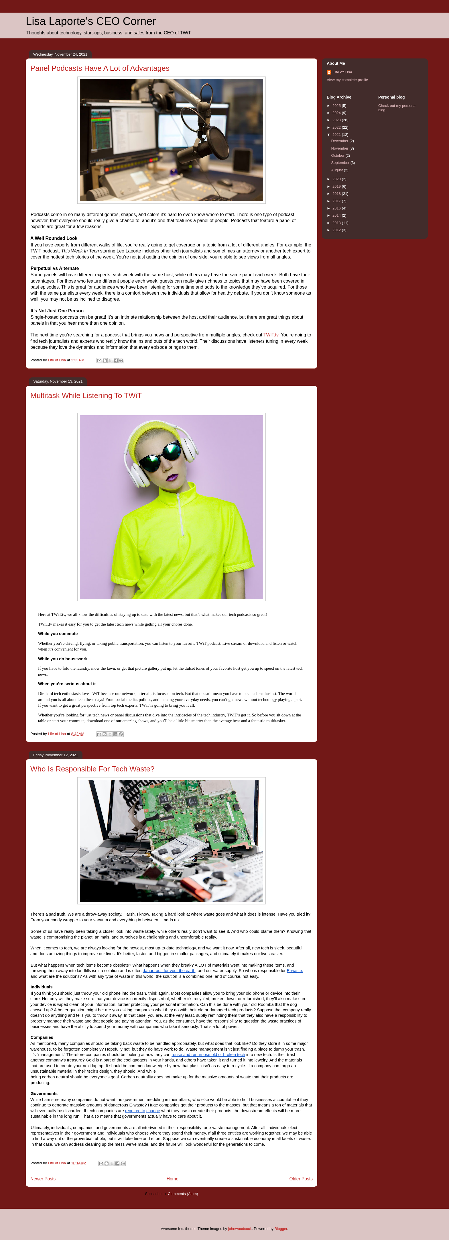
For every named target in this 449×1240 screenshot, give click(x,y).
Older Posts (301, 1178)
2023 (337, 120)
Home (173, 1178)
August (337, 170)
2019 (337, 186)
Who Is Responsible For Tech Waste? (92, 769)
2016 (337, 208)
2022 (337, 127)
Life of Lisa (342, 72)
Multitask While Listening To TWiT (86, 395)
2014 (337, 215)
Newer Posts (43, 1178)
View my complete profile (347, 80)
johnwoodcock (240, 1229)
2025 (337, 105)
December (340, 141)
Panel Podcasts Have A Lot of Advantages (100, 68)
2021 (337, 134)
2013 (337, 223)
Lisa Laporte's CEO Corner (91, 21)
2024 (337, 113)
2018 (337, 193)
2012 (337, 230)
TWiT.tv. (271, 334)
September (340, 162)
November (340, 148)
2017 (337, 201)
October (338, 155)
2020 (337, 179)
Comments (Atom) (183, 1194)
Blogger (281, 1229)
